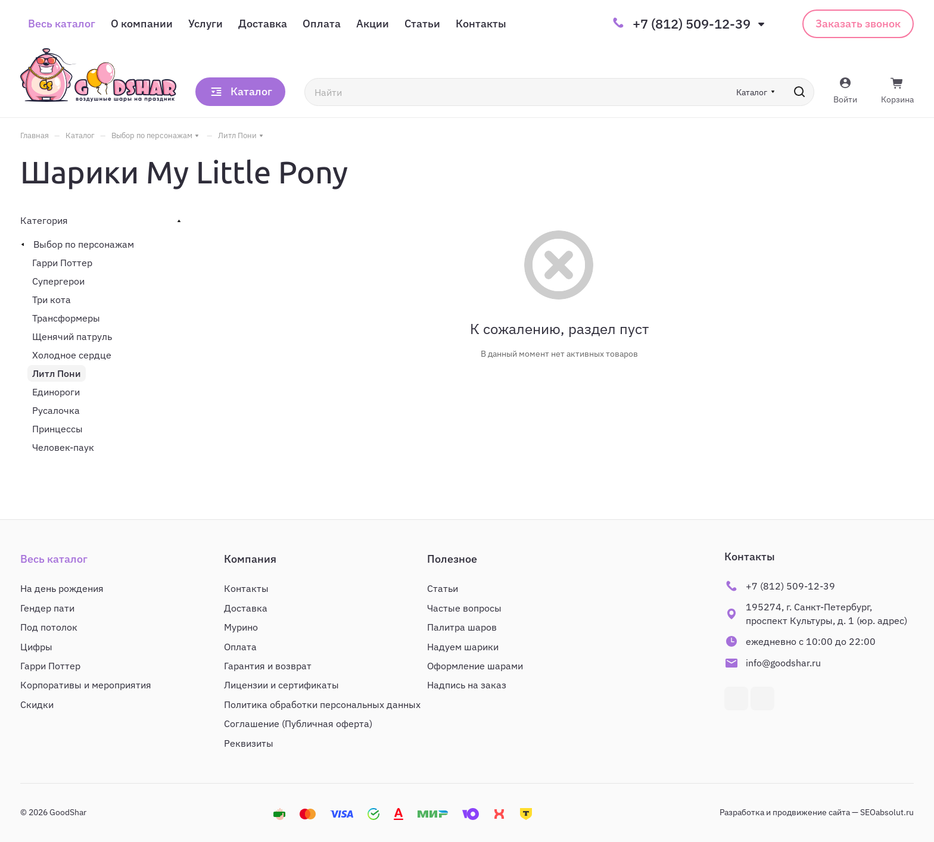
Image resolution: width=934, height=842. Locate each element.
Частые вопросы (464, 608)
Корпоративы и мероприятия (85, 685)
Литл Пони (56, 373)
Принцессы (57, 429)
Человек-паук (63, 447)
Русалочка (56, 410)
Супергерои (58, 281)
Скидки (37, 704)
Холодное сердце (71, 355)
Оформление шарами (475, 666)
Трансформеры (66, 318)
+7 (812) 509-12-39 (692, 23)
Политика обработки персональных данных (322, 704)
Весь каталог (54, 559)
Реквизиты (248, 743)
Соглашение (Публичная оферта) (298, 723)
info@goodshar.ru (783, 663)
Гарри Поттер (62, 263)
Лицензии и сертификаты (281, 685)
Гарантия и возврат (268, 666)
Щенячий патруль (72, 336)
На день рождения (62, 588)
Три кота (51, 299)
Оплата (240, 647)
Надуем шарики (463, 647)
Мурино (241, 627)
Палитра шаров (462, 627)
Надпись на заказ (466, 685)
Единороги (56, 392)
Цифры (36, 647)
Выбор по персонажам (83, 244)
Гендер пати (47, 608)
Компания (250, 559)
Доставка (245, 608)
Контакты (246, 588)
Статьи (442, 588)
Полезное (452, 559)
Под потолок (48, 627)
